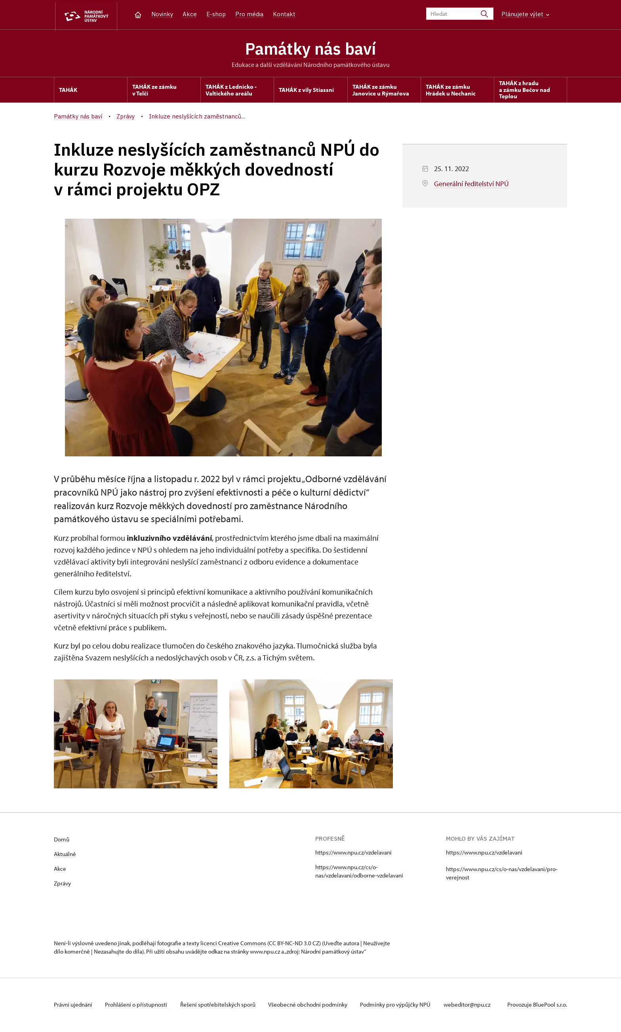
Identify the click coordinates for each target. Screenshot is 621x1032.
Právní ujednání (73, 1005)
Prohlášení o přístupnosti (138, 1005)
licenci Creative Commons (233, 944)
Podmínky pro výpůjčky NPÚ (400, 1005)
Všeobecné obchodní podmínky (311, 1005)
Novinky (162, 14)
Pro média (249, 14)
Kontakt (284, 14)
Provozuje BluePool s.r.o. (537, 1005)
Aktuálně (65, 855)
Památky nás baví (310, 49)
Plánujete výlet (525, 14)
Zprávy (62, 884)
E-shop (216, 14)
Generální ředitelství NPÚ (471, 184)
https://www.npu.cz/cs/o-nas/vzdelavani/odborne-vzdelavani (359, 872)
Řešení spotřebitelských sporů (220, 1005)
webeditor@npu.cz (472, 1005)
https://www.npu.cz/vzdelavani (353, 853)
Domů (61, 840)
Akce (190, 14)
